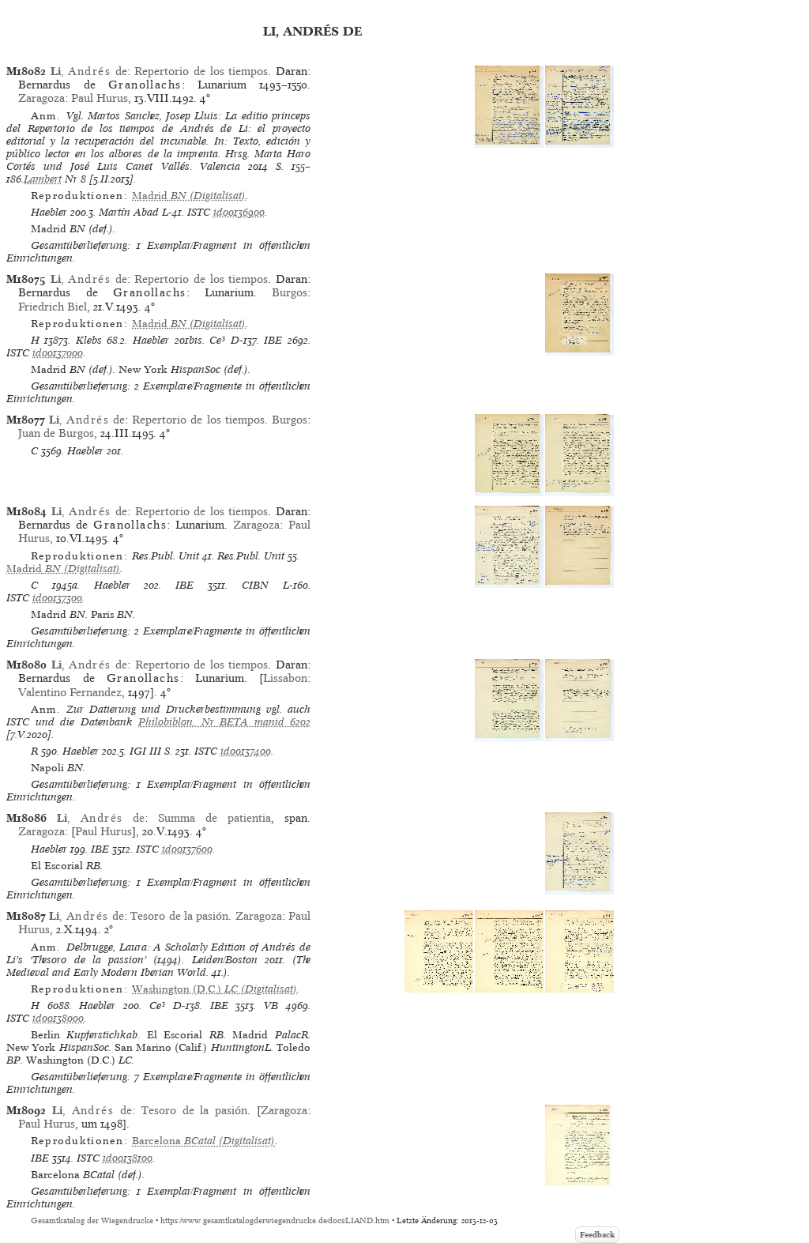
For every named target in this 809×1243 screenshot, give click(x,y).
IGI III (145, 751)
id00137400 (245, 751)
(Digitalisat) (189, 195)
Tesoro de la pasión (179, 916)
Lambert (43, 179)
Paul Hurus (99, 98)
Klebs (89, 340)
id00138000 (58, 1018)
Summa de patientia (214, 818)
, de (89, 71)
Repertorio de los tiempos (201, 71)
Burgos (289, 292)
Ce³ (217, 340)
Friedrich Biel (52, 306)
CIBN (255, 585)
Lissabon (285, 678)
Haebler (49, 212)
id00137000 (57, 353)
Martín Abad (129, 212)
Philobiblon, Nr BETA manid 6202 (224, 722)
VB (271, 1005)
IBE (273, 340)
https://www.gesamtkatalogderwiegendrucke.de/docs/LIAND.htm (274, 1220)
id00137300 (57, 598)
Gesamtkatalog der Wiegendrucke (92, 1220)
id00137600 (187, 849)
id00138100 (127, 1158)
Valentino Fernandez (70, 692)
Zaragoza (41, 98)
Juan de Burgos (56, 433)
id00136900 (239, 212)
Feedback (597, 1235)
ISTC (198, 212)
